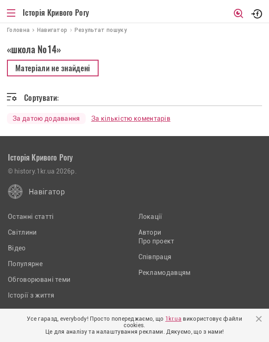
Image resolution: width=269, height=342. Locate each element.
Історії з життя (31, 295)
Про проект (156, 241)
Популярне (25, 263)
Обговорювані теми (39, 279)
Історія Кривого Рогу (56, 12)
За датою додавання (46, 118)
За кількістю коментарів (130, 118)
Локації (150, 216)
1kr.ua (173, 319)
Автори (150, 232)
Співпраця (155, 257)
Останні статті (31, 216)
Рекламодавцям (164, 272)
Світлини (22, 232)
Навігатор (47, 191)
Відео (17, 248)
